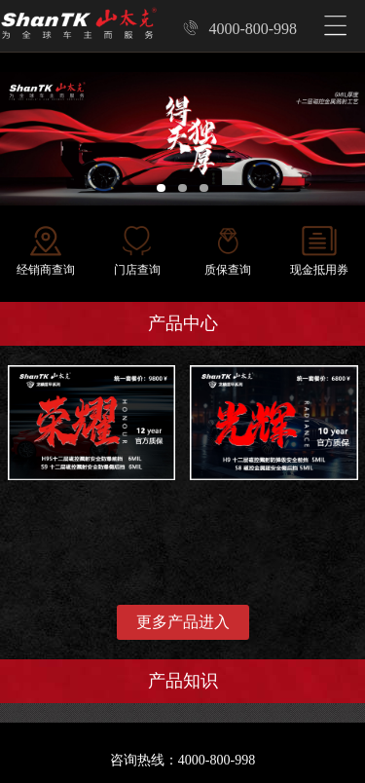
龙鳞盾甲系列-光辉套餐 (260, 374)
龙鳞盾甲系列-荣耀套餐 (78, 374)
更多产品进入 (183, 622)
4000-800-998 (240, 28)
